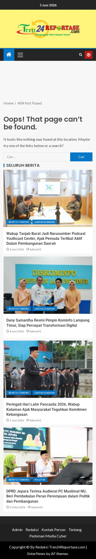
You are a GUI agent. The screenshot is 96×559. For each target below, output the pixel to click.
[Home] (9, 54)
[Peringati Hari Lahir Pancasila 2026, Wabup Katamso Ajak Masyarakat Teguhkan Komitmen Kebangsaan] (48, 369)
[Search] (81, 54)
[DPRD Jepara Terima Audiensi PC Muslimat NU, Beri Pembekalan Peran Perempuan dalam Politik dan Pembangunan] (48, 456)
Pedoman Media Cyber (48, 536)
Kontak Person (53, 529)
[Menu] (20, 55)
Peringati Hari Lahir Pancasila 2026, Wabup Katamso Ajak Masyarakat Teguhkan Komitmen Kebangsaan (46, 409)
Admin (17, 529)
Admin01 (35, 249)
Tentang (75, 529)
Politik (40, 479)
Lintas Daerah (45, 222)
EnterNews (36, 553)
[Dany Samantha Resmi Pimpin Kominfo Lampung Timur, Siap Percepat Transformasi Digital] (48, 285)
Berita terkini (19, 222)
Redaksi (32, 529)
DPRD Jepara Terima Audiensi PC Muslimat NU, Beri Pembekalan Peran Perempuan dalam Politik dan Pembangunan (48, 496)
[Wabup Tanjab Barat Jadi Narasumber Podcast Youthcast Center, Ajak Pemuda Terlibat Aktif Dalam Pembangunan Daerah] (48, 198)
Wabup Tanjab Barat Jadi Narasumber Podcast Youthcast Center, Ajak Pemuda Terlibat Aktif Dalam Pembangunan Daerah (45, 238)
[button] (20, 55)
